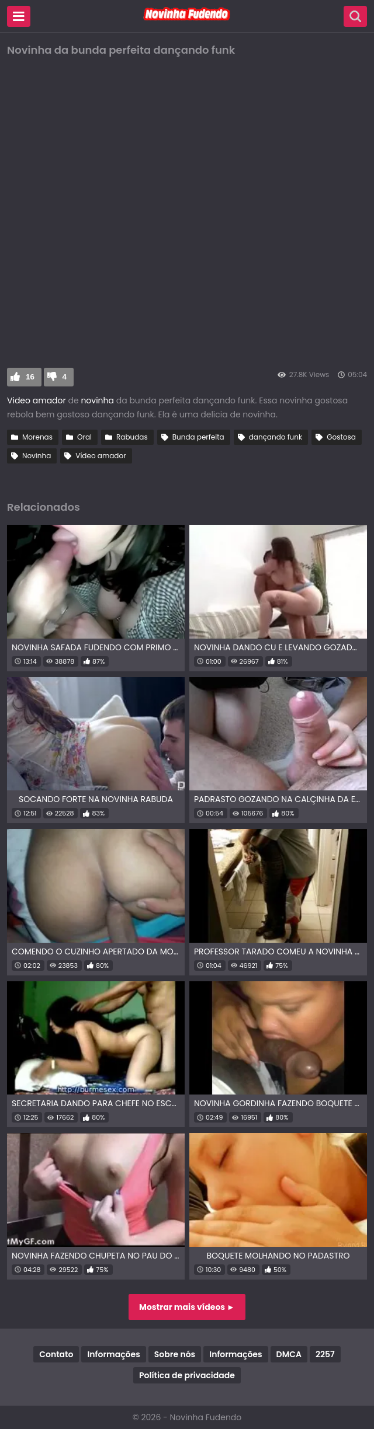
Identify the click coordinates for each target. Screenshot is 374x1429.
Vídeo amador (100, 456)
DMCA (289, 1354)
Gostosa (341, 437)
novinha (97, 400)
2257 (325, 1354)
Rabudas (132, 437)
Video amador (36, 400)
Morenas (37, 437)
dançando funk (275, 437)
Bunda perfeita (198, 437)
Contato (56, 1354)
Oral (84, 437)
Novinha (36, 456)
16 (30, 376)
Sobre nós (174, 1354)
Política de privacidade (187, 1375)
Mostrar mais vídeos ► (187, 1307)
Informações (113, 1354)
